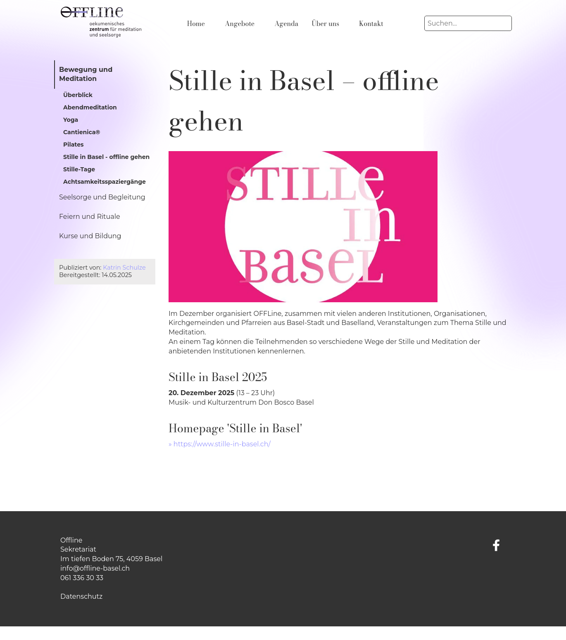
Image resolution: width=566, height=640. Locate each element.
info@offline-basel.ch (95, 568)
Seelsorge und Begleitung (102, 197)
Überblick (78, 95)
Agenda (286, 23)
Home (196, 23)
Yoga (70, 119)
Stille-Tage (79, 169)
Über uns (325, 23)
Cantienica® (81, 132)
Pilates (73, 144)
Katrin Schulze (124, 267)
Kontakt (371, 23)
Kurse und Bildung (90, 236)
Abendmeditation (90, 107)
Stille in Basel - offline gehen (106, 157)
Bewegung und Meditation (85, 74)
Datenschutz (81, 596)
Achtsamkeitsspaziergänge (104, 181)
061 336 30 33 (81, 578)
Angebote (239, 23)
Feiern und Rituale (89, 216)
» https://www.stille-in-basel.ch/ (220, 444)
